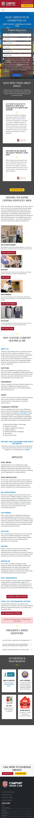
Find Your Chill (8, 252)
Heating (4, 810)
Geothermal (5, 813)
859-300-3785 (27, 5)
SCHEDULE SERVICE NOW (17, 596)
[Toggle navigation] (3, 9)
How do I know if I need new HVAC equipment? (16, 640)
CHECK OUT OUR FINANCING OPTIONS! (15, 601)
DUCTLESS (5, 531)
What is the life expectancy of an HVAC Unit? (15, 650)
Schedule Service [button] (27, 2)
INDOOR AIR (5, 561)
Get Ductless (7, 328)
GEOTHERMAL (6, 513)
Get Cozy (6, 277)
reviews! (27, 450)
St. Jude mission (22, 413)
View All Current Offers (17, 190)
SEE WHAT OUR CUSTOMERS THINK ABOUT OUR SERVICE (17, 443)
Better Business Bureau (10, 685)
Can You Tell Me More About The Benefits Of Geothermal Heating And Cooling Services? (15, 645)
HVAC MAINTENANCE (9, 578)
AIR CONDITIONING (8, 492)
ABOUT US (5, 349)
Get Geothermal (9, 304)
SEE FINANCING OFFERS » (11, 613)
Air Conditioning (6, 808)
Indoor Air (4, 815)
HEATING (4, 546)
